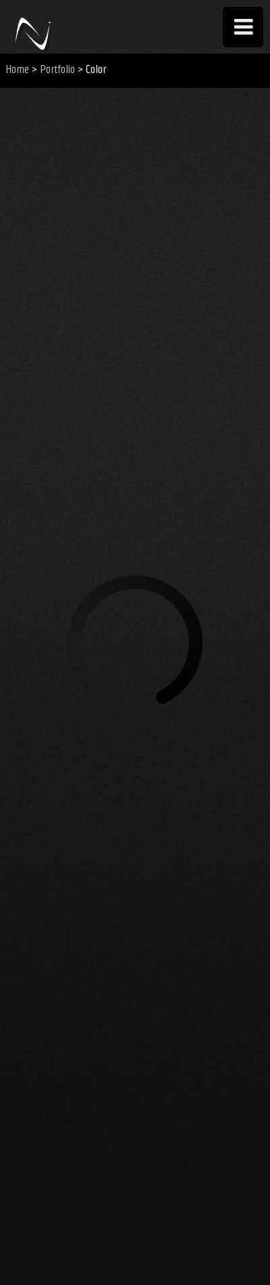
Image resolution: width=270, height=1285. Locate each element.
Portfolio (57, 69)
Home (17, 69)
